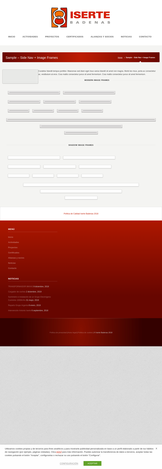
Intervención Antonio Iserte (19, 310)
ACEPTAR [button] (92, 463)
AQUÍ (59, 452)
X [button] (156, 448)
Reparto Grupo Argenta (18, 305)
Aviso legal (72, 332)
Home (120, 57)
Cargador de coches (17, 292)
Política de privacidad (58, 332)
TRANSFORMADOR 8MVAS (20, 286)
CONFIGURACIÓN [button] (69, 463)
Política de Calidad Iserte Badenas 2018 (81, 214)
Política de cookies (85, 332)
